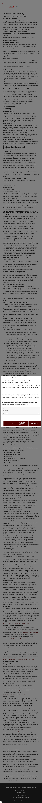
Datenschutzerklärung (6, 420)
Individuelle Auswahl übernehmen (22, 423)
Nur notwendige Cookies (10, 423)
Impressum (14, 420)
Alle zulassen (34, 423)
